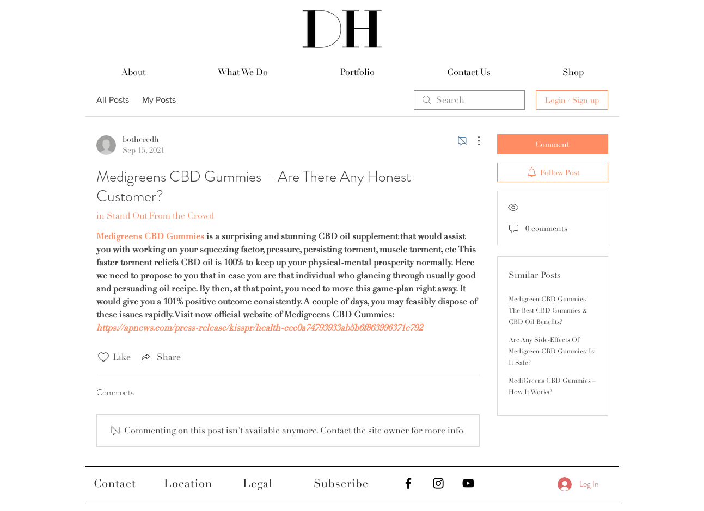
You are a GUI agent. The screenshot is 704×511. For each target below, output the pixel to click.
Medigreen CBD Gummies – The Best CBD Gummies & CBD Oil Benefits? (550, 310)
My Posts (159, 99)
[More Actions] (473, 140)
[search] (469, 100)
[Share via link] (160, 357)
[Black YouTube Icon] (468, 483)
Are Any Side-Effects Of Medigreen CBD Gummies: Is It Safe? (551, 351)
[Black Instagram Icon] (438, 483)
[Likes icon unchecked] (103, 357)
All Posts (112, 99)
